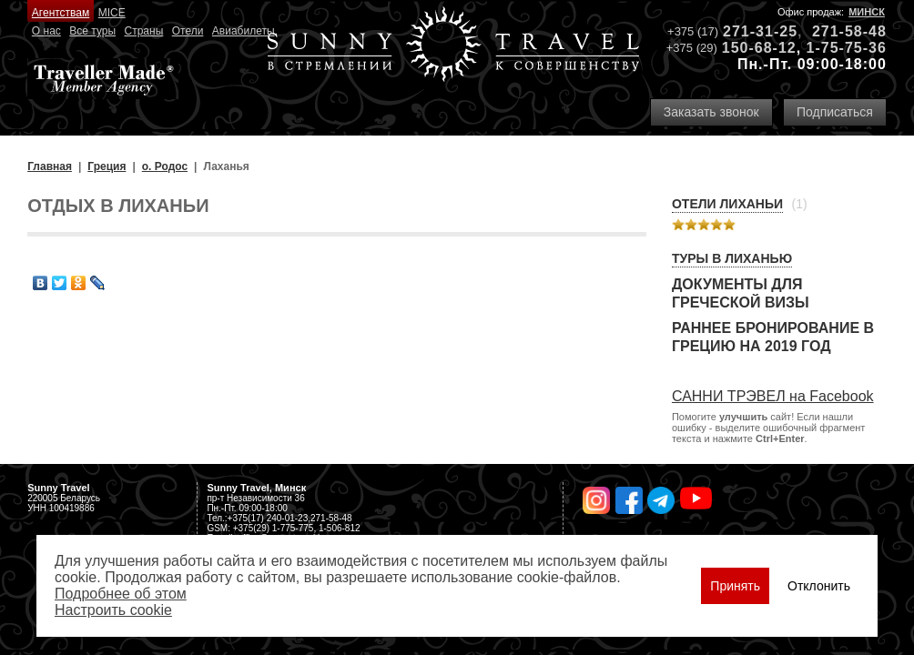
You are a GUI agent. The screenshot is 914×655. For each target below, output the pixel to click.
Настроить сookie (113, 610)
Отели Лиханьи (727, 203)
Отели (188, 31)
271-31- (751, 31)
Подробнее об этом (121, 593)
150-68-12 (759, 47)
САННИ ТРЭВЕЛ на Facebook (773, 396)
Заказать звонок (711, 112)
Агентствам (60, 12)
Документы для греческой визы (740, 293)
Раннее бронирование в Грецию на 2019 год (773, 337)
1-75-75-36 (847, 47)
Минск (866, 11)
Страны (144, 31)
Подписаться (835, 112)
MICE (112, 12)
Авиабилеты (243, 31)
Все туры (92, 31)
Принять (735, 586)
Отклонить (818, 586)
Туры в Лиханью (732, 258)
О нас (46, 31)
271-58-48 (849, 31)
